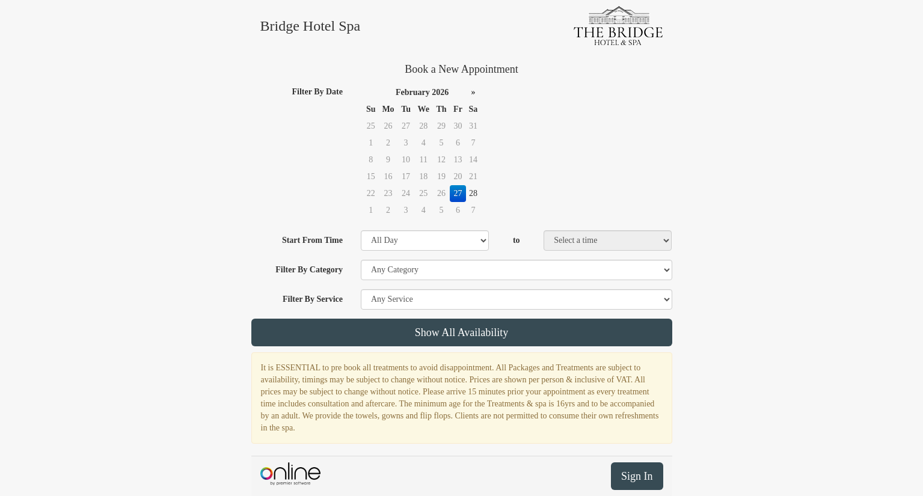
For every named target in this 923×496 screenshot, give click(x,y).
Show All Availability (462, 332)
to (516, 240)
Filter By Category (309, 269)
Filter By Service (313, 299)
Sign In (637, 476)
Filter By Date (317, 91)
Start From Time (312, 240)
